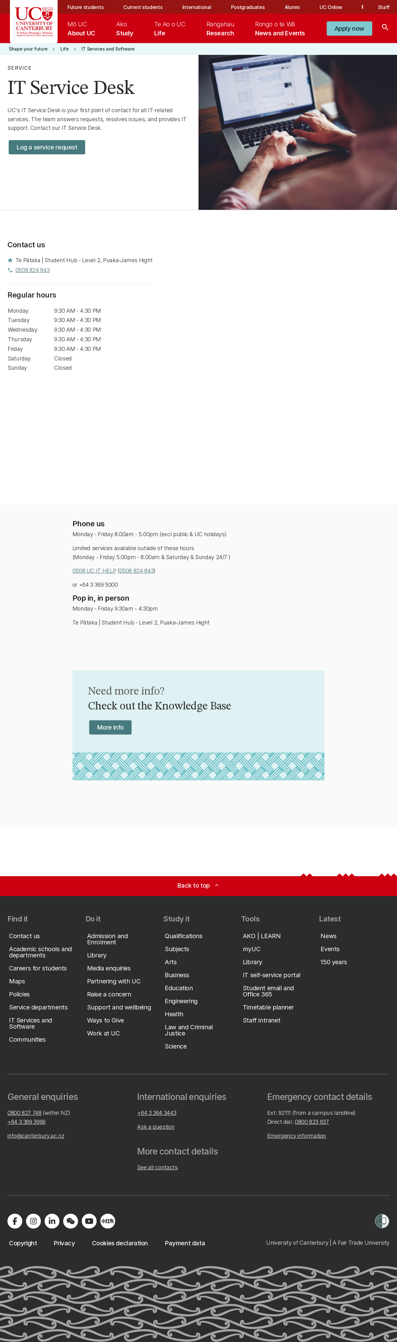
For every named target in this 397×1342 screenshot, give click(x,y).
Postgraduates (248, 7)
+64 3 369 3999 (26, 1122)
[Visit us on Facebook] (14, 1221)
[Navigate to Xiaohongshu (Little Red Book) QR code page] (107, 1221)
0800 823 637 (312, 1122)
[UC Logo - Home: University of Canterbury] (34, 21)
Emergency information (296, 1135)
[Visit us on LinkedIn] (52, 1221)
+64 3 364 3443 (156, 1113)
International (196, 7)
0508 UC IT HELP (94, 570)
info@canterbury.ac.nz (35, 1135)
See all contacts (157, 1167)
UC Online (331, 7)
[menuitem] (81, 28)
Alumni (292, 7)
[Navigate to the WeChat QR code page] (70, 1221)
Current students (142, 7)
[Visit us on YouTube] (89, 1221)
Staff (384, 7)
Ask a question (155, 1126)
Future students (85, 7)
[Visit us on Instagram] (33, 1221)
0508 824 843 (137, 570)
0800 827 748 (24, 1113)
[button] (349, 28)
